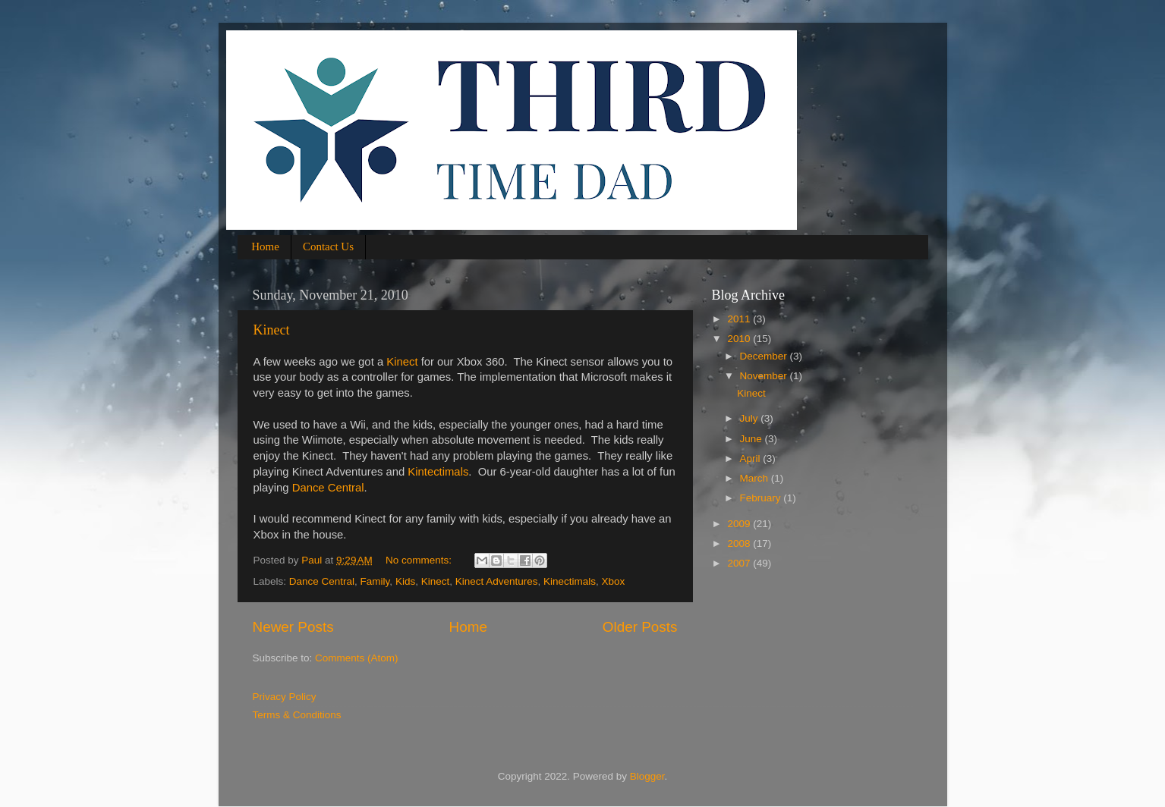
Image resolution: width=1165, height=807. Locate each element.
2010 (740, 338)
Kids (405, 581)
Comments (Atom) (356, 658)
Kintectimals (438, 472)
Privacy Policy (284, 696)
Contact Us (328, 246)
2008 (740, 543)
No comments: (420, 560)
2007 (740, 563)
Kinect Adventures (496, 581)
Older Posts (640, 627)
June (752, 438)
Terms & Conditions (297, 715)
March (755, 478)
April (752, 458)
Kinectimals (569, 581)
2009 (740, 523)
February (762, 498)
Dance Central (328, 488)
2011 (740, 319)
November (765, 376)
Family (375, 581)
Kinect (271, 330)
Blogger (647, 776)
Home (265, 246)
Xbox (613, 581)
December (765, 356)
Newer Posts (293, 627)
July (750, 418)
